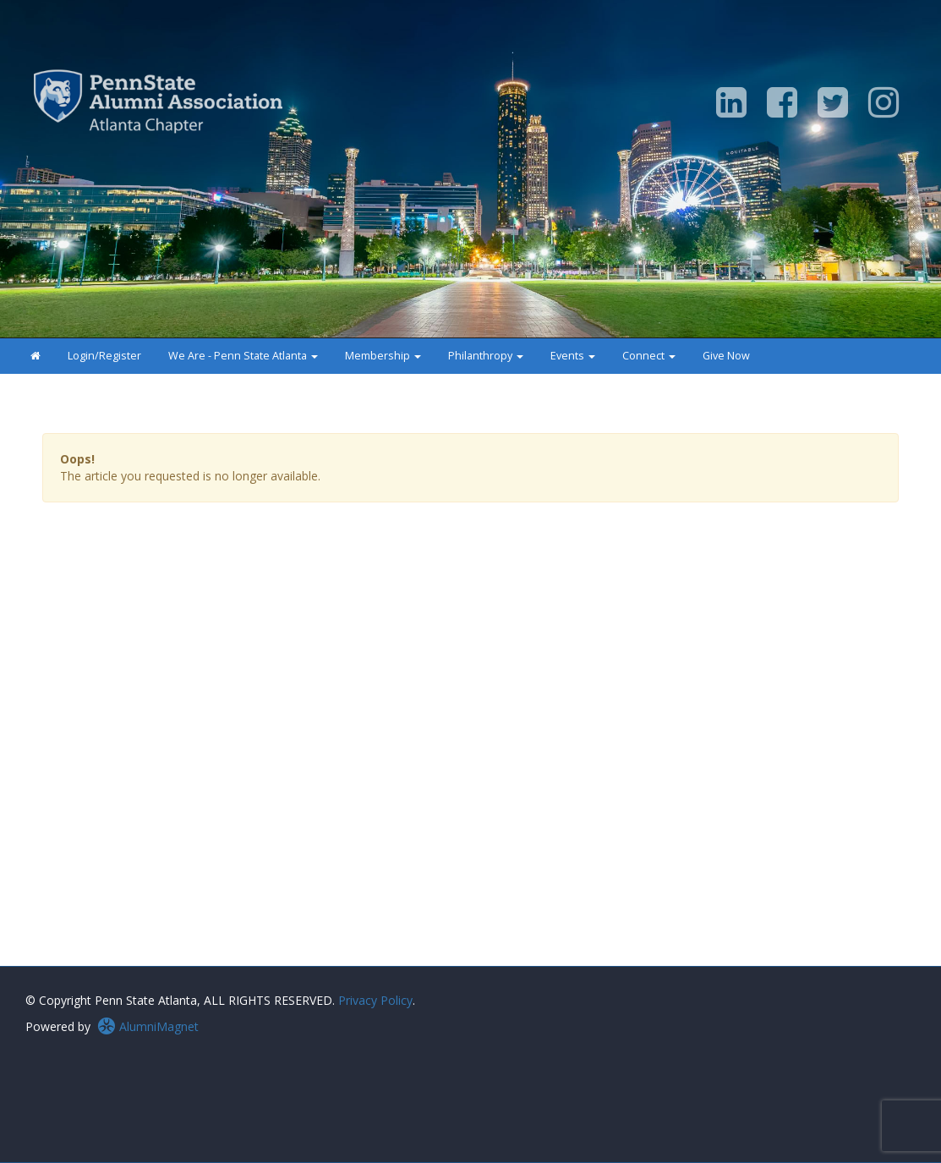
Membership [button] (383, 355)
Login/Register (104, 355)
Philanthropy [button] (485, 355)
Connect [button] (649, 355)
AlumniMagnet (148, 1026)
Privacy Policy (375, 1000)
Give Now (726, 355)
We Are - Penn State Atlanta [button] (243, 355)
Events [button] (572, 355)
